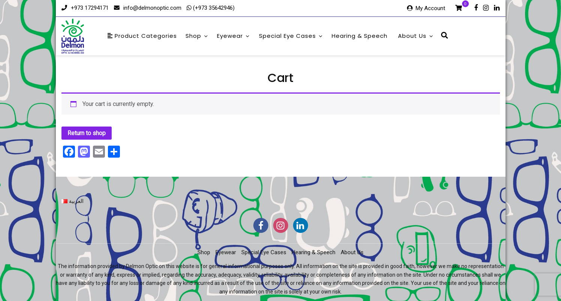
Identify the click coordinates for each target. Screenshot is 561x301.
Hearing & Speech (359, 36)
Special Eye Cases (291, 36)
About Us (416, 36)
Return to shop (86, 133)
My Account (430, 8)
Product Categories (142, 36)
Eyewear (233, 36)
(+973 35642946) (213, 7)
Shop (197, 36)
